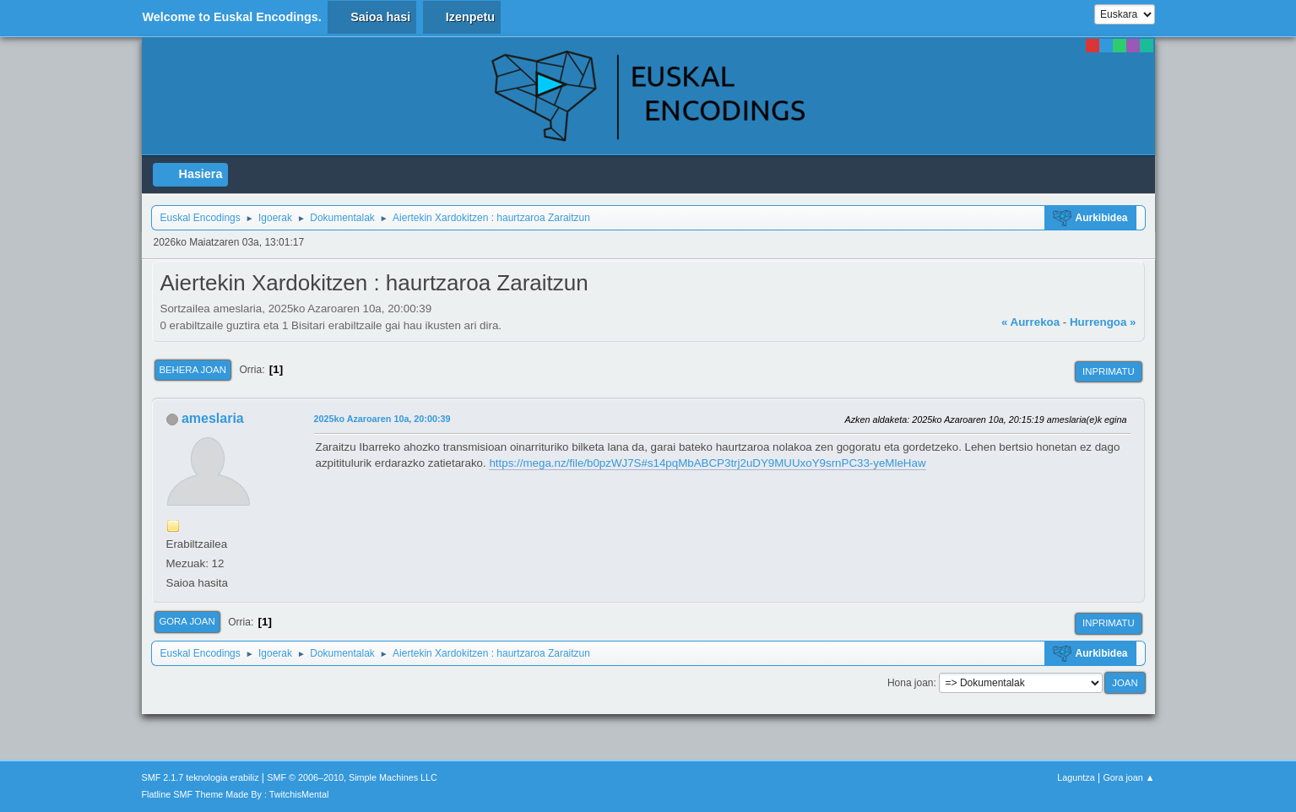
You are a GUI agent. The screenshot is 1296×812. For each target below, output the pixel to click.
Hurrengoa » (1103, 322)
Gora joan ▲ (1128, 777)
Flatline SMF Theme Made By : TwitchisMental (235, 794)
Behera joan (193, 370)
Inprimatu (1108, 371)
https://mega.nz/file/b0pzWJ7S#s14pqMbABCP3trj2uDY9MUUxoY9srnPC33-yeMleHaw (707, 463)
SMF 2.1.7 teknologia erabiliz (200, 777)
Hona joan (910, 683)
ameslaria (213, 418)
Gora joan (187, 621)
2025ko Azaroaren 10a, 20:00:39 (382, 419)
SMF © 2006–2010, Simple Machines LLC (352, 777)
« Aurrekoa (1030, 322)
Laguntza (1075, 777)
